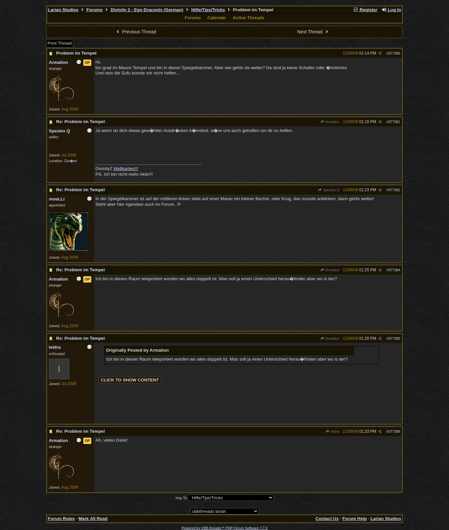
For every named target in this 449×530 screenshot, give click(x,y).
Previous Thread (135, 31)
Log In (391, 9)
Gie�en (70, 161)
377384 (394, 270)
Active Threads (249, 17)
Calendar (216, 17)
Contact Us (327, 518)
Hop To (181, 498)
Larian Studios (63, 9)
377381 (394, 122)
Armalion (330, 122)
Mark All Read (92, 518)
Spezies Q (328, 190)
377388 (394, 431)
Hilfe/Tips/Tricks (208, 9)
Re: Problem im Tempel (80, 121)
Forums (94, 9)
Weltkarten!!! (125, 168)
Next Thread (313, 31)
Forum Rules (61, 518)
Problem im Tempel (76, 53)
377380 (394, 53)
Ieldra (332, 431)
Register (365, 9)
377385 (394, 338)
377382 (394, 190)
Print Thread (60, 43)
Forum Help (354, 518)
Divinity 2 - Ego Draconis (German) (146, 9)
